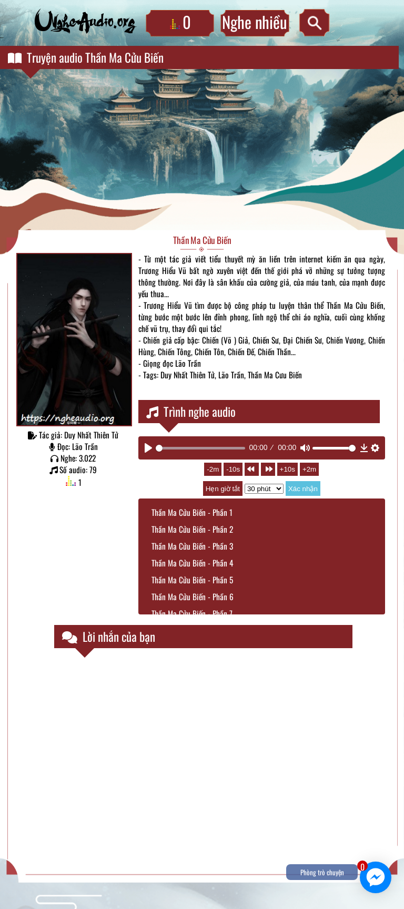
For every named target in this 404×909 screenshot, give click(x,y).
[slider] (200, 448)
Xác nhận (303, 489)
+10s (287, 469)
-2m (213, 469)
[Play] (148, 448)
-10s (233, 469)
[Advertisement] (202, 150)
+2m (309, 469)
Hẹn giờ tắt (223, 489)
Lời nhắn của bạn (108, 637)
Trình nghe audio (191, 412)
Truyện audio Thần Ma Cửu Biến (86, 57)
